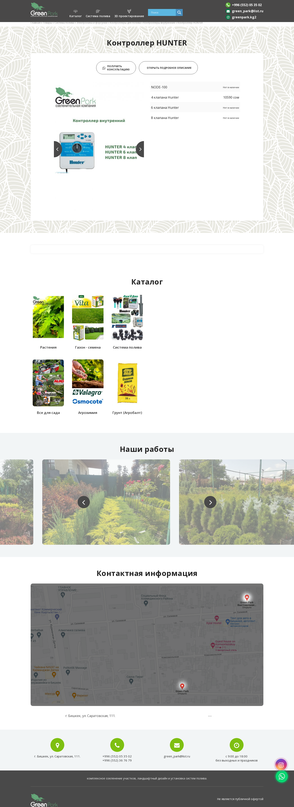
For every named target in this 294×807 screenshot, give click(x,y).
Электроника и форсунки (92, 22)
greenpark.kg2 (244, 17)
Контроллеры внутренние (159, 22)
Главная (35, 22)
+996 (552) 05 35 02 (247, 5)
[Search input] (163, 12)
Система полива (64, 22)
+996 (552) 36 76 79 (117, 760)
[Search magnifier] (179, 12)
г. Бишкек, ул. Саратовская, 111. (57, 756)
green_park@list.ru (247, 11)
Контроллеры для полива (125, 22)
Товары (47, 22)
